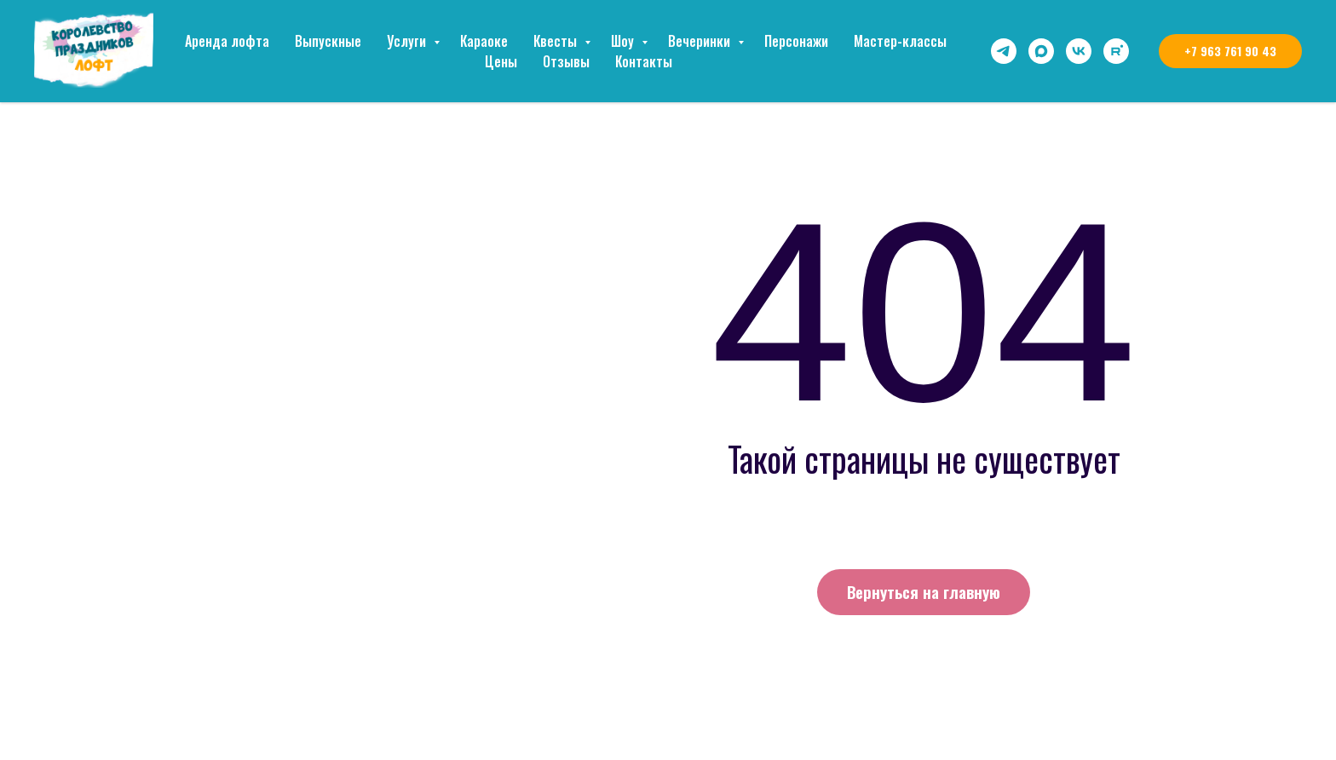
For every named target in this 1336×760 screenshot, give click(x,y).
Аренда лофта (227, 41)
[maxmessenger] (1041, 51)
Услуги (408, 41)
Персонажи (796, 41)
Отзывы (566, 61)
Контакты (643, 61)
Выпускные (328, 41)
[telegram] (1003, 51)
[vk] (1078, 51)
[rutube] (1116, 51)
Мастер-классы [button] (900, 41)
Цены (501, 61)
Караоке (484, 41)
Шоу (624, 41)
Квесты (556, 41)
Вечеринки (701, 41)
